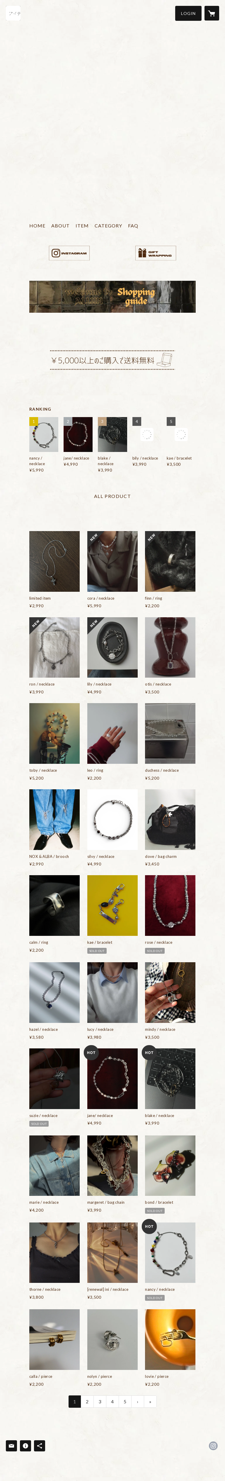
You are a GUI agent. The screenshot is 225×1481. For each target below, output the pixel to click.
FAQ (133, 225)
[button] (188, 13)
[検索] (13, 13)
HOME (37, 225)
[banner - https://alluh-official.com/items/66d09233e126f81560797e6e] (156, 253)
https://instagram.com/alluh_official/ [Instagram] (213, 1445)
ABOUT (60, 225)
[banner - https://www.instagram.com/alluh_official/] (69, 253)
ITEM (82, 225)
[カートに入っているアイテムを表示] (211, 13)
